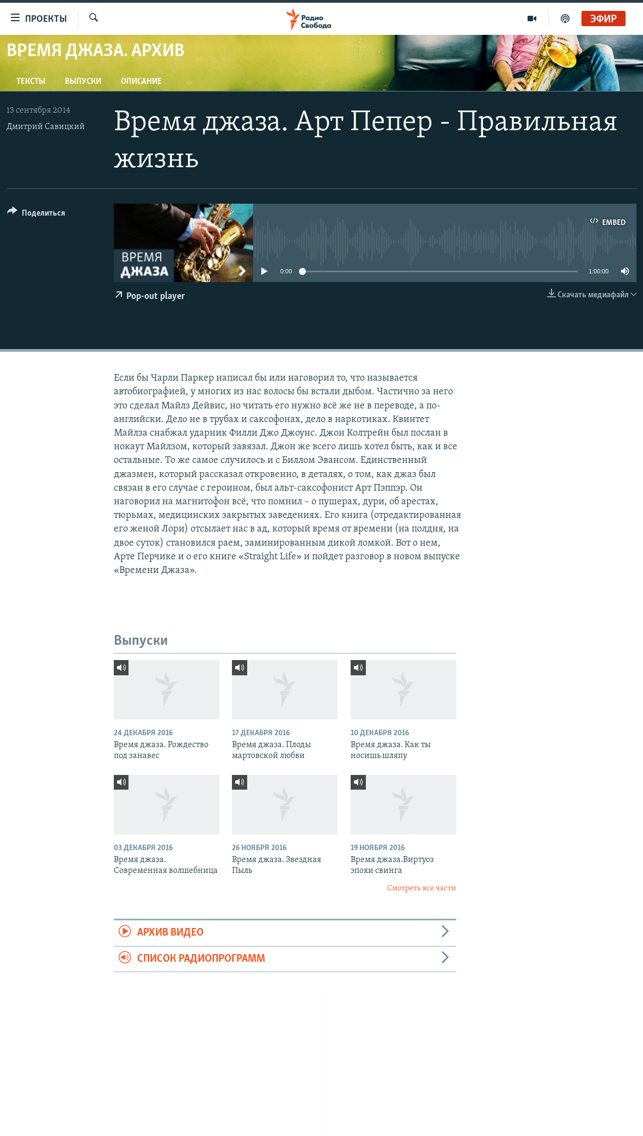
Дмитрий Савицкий (46, 127)
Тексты (30, 81)
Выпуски (83, 81)
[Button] (36, 215)
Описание (141, 81)
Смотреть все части (421, 888)
